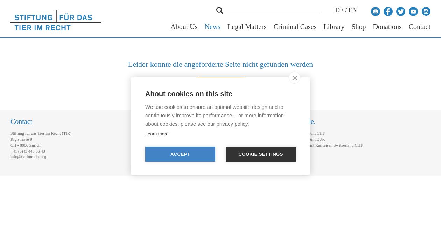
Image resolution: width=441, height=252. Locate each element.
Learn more (156, 133)
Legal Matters (247, 26)
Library (333, 26)
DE (339, 10)
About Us (183, 26)
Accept (180, 154)
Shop (358, 26)
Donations (387, 26)
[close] (294, 78)
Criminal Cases (295, 26)
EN (353, 10)
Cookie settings (260, 154)
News (213, 26)
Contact (419, 26)
